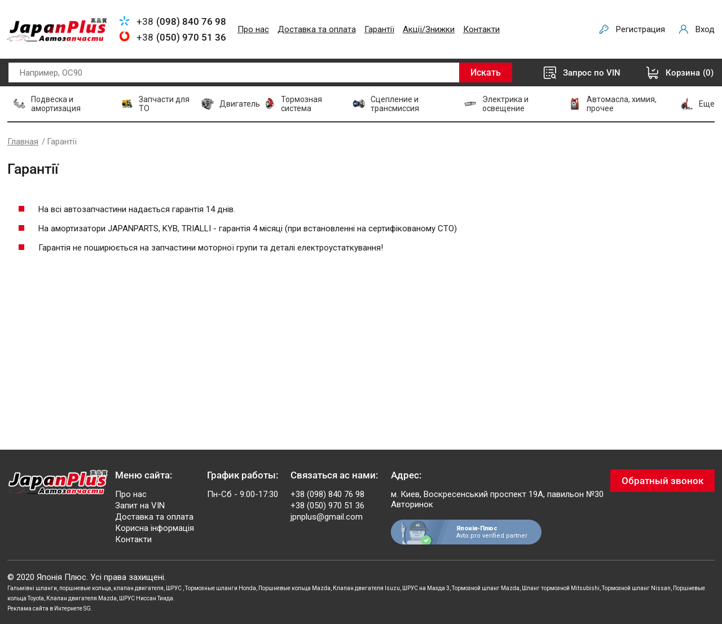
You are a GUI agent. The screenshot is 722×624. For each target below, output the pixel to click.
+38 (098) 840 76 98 (327, 494)
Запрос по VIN (591, 73)
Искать (485, 72)
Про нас (253, 29)
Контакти (481, 29)
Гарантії (379, 29)
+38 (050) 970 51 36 (327, 505)
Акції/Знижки (429, 29)
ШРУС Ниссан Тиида (146, 598)
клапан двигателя (138, 588)
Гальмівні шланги (32, 588)
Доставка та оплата (317, 29)
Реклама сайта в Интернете (44, 608)
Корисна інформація (154, 528)
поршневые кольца (85, 588)
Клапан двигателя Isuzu (366, 588)
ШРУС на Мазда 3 (426, 588)
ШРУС (174, 588)
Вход (705, 29)
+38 (181, 21)
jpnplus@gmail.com (326, 517)
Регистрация (640, 29)
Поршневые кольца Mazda (294, 588)
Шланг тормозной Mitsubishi (561, 588)
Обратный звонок (662, 480)
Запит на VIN (140, 505)
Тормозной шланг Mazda (486, 588)
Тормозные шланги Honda (220, 588)
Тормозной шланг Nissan (636, 588)
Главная (22, 142)
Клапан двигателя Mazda (81, 598)
